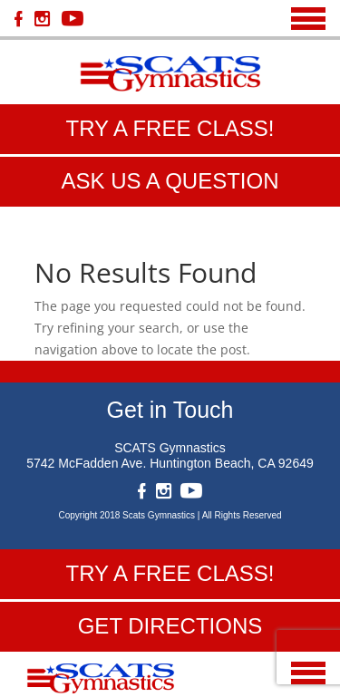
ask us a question (169, 181)
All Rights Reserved (242, 515)
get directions (170, 626)
